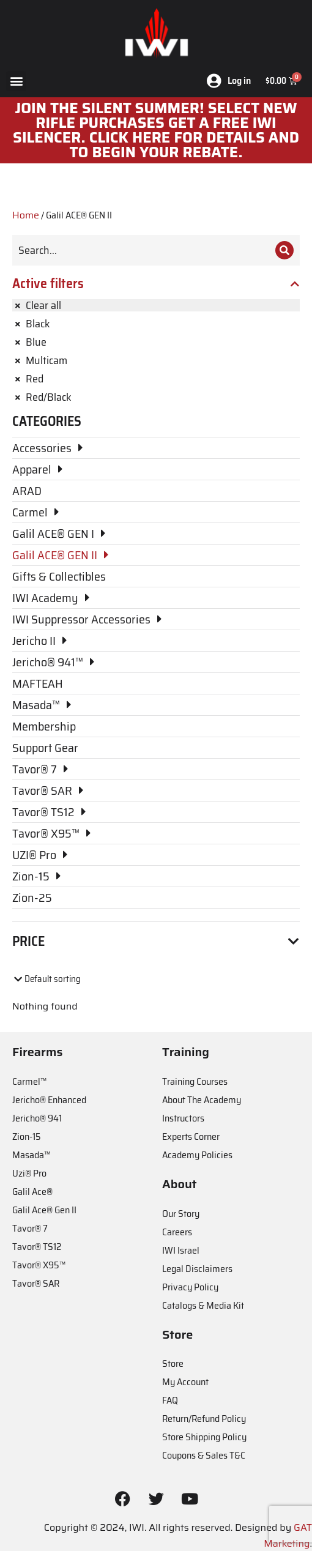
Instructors (183, 1118)
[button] (16, 81)
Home (25, 215)
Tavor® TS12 (36, 1246)
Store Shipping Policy (204, 1437)
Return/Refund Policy (204, 1418)
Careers (177, 1232)
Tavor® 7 (30, 1228)
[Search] (284, 250)
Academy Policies (197, 1154)
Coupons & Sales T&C (203, 1455)
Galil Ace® (32, 1191)
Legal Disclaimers (197, 1268)
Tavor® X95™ (38, 1265)
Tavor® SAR (35, 1283)
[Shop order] (64, 979)
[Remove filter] (156, 305)
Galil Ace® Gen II (44, 1210)
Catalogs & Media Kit (203, 1305)
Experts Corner (191, 1136)
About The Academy (201, 1099)
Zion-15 (26, 1136)
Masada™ (31, 1154)
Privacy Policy (190, 1287)
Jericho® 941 (37, 1118)
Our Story (180, 1213)
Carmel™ (29, 1081)
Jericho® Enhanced (49, 1099)
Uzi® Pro (29, 1173)
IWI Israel (180, 1250)
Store (173, 1363)
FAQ (170, 1400)
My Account (185, 1381)
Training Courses (195, 1081)
